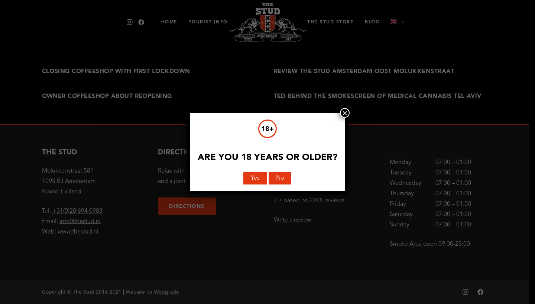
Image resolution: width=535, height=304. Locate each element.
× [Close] (344, 113)
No (280, 178)
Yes (255, 178)
